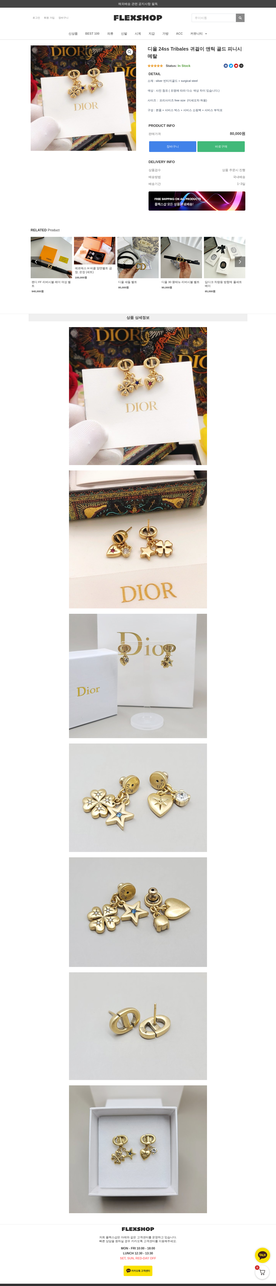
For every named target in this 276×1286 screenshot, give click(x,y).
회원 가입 (49, 17)
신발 (124, 33)
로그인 (36, 17)
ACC (179, 33)
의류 (110, 33)
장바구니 (63, 17)
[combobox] (214, 18)
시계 (138, 33)
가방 (165, 33)
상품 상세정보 (138, 318)
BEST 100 (92, 33)
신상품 (73, 33)
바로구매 (221, 146)
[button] (36, 262)
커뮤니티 (199, 33)
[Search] (240, 18)
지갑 (152, 33)
